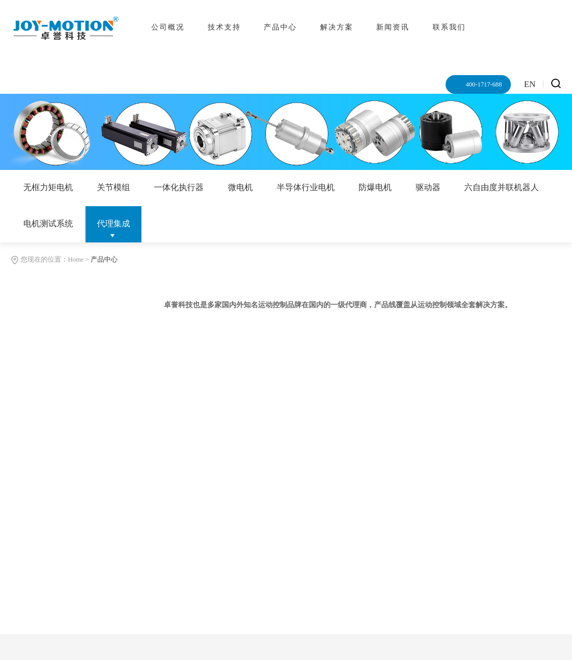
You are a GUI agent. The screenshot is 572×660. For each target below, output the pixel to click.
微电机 (240, 187)
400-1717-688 (483, 84)
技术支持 (224, 27)
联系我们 (449, 27)
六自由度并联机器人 (501, 187)
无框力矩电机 (48, 187)
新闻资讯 (392, 27)
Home (76, 259)
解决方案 (336, 27)
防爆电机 (375, 187)
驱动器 (428, 187)
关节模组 (113, 187)
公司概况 (167, 27)
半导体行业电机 (306, 187)
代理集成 (113, 223)
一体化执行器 (179, 187)
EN (530, 84)
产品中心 (280, 27)
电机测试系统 (48, 223)
